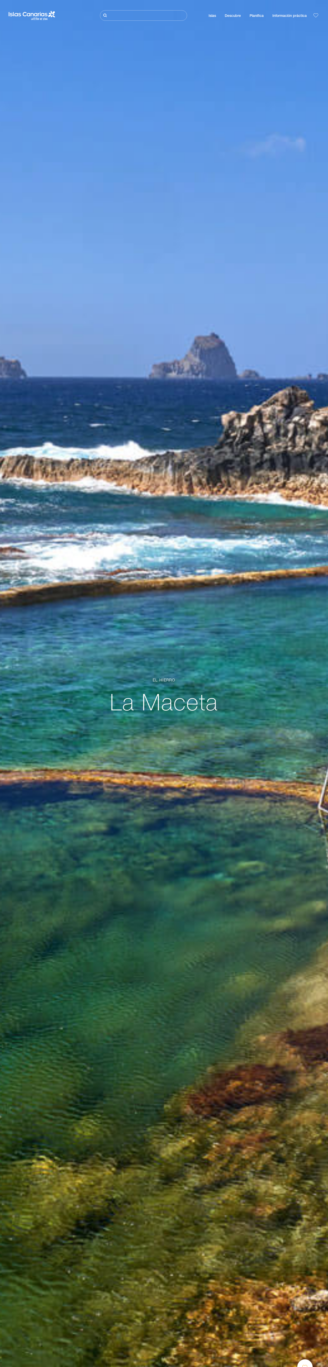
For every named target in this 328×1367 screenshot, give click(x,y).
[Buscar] (143, 15)
